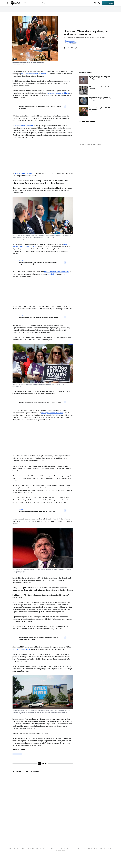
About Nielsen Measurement (70, 850)
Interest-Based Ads (59, 850)
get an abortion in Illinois (23, 175)
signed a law (51, 275)
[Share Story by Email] (73, 49)
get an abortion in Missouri (24, 127)
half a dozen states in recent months (56, 273)
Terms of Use (81, 850)
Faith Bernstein (73, 44)
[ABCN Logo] (15, 3)
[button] (7, 3)
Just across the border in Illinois (58, 94)
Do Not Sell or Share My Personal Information (95, 850)
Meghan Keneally (70, 42)
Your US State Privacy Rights (32, 850)
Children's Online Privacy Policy (47, 850)
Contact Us (109, 850)
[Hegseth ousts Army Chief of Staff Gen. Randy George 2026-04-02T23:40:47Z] (96, 113)
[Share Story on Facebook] (64, 49)
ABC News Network (13, 850)
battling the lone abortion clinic (52, 414)
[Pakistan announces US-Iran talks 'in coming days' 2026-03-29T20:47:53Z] (96, 92)
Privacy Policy (22, 850)
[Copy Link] (77, 49)
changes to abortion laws (29, 75)
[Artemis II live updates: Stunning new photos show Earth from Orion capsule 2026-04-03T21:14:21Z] (96, 102)
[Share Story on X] (69, 49)
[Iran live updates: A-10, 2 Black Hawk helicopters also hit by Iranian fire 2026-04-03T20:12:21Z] (96, 81)
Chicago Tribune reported (21, 650)
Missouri (43, 75)
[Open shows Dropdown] (37, 3)
